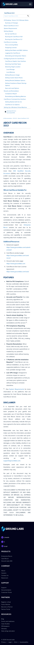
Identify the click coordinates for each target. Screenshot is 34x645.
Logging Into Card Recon (12, 53)
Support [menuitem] (3, 587)
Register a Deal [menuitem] (6, 602)
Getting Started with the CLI (13, 102)
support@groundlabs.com (11, 461)
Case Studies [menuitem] (5, 624)
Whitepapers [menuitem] (5, 626)
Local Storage (10, 69)
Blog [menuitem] (2, 619)
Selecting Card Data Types (13, 64)
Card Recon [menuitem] (5, 558)
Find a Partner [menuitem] (5, 604)
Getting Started (8, 31)
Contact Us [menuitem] (4, 575)
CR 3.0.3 (15, 118)
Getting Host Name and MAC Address (16, 50)
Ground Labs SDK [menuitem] (6, 561)
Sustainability (24, 642)
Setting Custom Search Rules (14, 78)
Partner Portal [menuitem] (5, 609)
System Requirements (10, 28)
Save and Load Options (12, 88)
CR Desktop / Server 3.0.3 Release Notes (16, 20)
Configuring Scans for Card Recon (14, 58)
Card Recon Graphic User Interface (15, 61)
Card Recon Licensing (10, 42)
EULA (15, 642)
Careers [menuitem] (3, 573)
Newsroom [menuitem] (4, 578)
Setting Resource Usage (12, 75)
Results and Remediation (11, 91)
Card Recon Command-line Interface (15, 99)
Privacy (3, 642)
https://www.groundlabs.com (15, 264)
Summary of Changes (11, 23)
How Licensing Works (11, 45)
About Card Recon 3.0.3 (11, 26)
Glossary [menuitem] (4, 628)
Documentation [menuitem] (6, 590)
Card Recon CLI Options (12, 105)
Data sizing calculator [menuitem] (8, 631)
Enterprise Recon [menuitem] (6, 556)
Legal (10, 642)
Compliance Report (11, 94)
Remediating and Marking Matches (15, 96)
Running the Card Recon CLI (13, 39)
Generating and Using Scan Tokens (15, 56)
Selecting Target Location (12, 67)
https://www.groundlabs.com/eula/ (17, 272)
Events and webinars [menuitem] (7, 621)
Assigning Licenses (11, 47)
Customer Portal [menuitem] (6, 592)
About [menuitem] (3, 571)
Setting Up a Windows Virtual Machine (15, 107)
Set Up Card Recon (11, 34)
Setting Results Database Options (15, 80)
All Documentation (7, 118)
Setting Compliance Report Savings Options (15, 84)
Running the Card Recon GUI (13, 36)
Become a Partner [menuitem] (7, 607)
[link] (10, 4)
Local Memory (10, 72)
